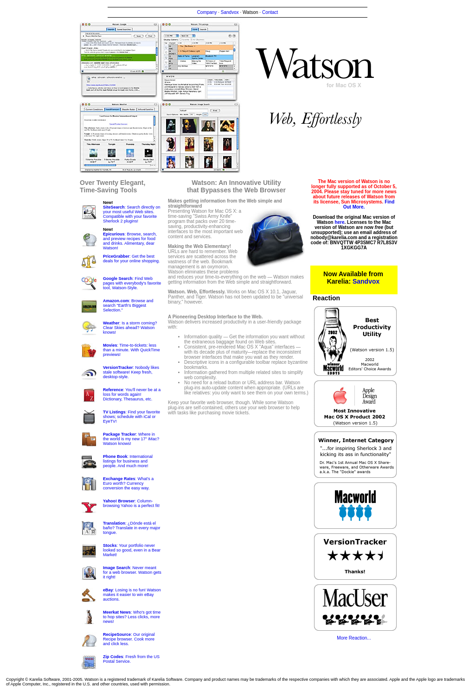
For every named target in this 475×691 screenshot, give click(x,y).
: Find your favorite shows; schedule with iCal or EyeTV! (131, 417)
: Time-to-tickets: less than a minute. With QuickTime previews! (131, 350)
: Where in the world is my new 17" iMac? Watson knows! (131, 439)
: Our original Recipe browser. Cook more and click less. (129, 639)
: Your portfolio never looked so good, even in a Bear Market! (131, 550)
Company (207, 12)
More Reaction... (354, 637)
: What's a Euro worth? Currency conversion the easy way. (128, 483)
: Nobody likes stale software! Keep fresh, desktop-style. (131, 372)
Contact (270, 12)
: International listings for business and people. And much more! (128, 461)
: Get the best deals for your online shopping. (131, 258)
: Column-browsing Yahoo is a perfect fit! (131, 503)
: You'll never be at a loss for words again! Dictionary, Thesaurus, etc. (131, 394)
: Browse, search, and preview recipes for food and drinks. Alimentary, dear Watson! (130, 241)
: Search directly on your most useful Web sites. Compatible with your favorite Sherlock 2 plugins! (131, 214)
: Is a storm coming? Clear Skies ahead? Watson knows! (130, 328)
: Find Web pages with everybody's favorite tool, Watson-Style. (132, 283)
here (339, 222)
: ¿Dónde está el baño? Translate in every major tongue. (131, 528)
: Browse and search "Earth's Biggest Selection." (128, 305)
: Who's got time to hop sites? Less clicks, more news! (131, 617)
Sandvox (230, 12)
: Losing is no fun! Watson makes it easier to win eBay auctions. (132, 595)
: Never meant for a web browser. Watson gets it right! (132, 572)
